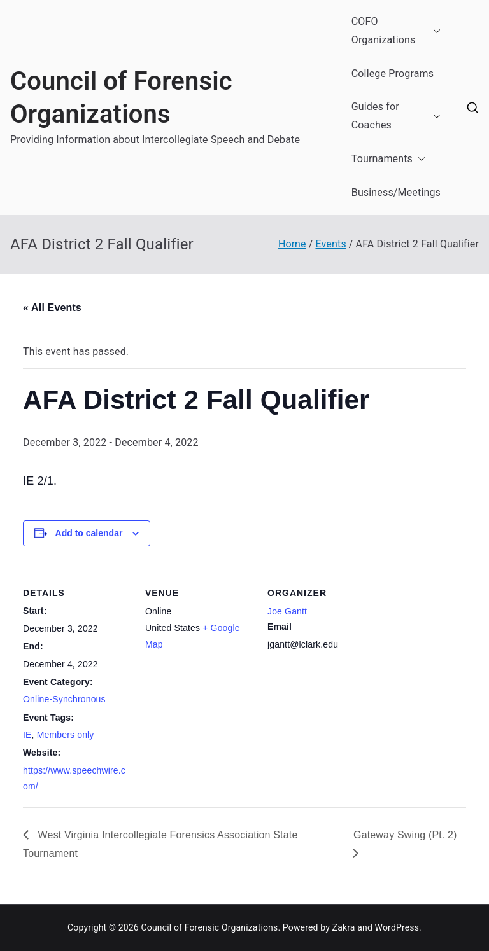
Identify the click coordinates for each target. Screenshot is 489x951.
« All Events (52, 307)
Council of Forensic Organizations (209, 927)
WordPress (397, 927)
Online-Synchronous (64, 699)
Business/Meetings (396, 192)
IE (27, 735)
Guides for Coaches (396, 116)
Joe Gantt (287, 611)
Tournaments (388, 159)
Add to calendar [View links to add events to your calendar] (89, 533)
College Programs (392, 73)
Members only (65, 735)
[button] (434, 31)
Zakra (343, 927)
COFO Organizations (396, 31)
